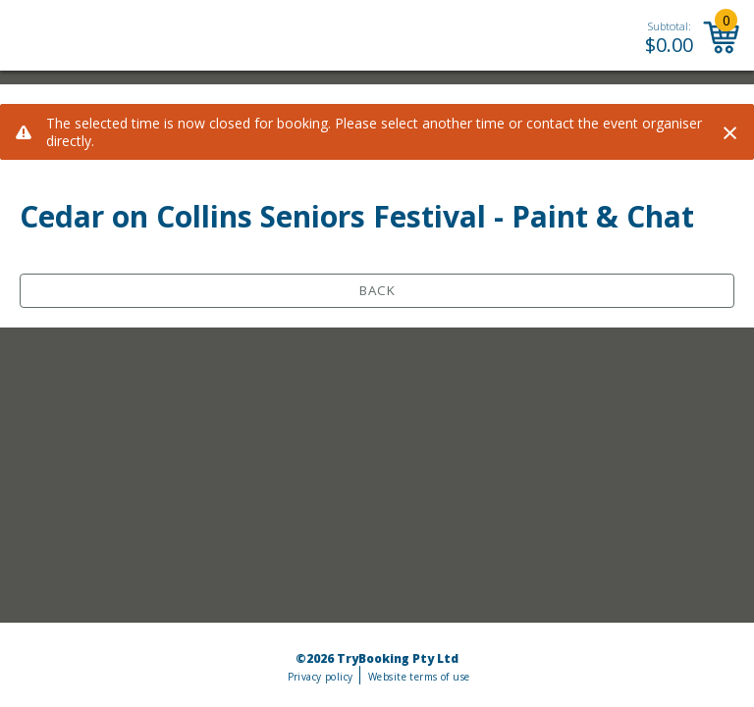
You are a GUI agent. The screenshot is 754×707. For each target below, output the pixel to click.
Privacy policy (320, 676)
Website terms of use (418, 676)
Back (377, 290)
